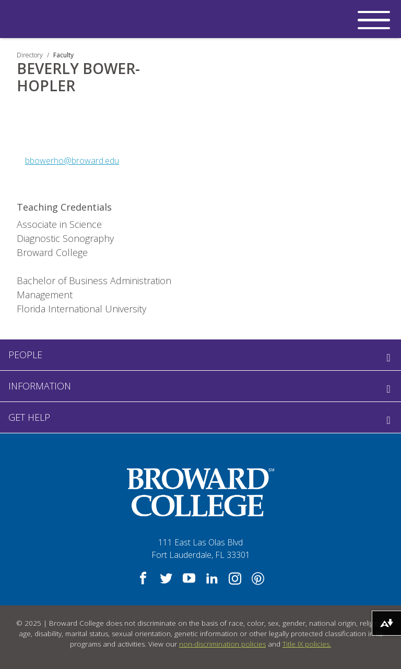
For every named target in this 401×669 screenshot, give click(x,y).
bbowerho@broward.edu (72, 160)
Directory (30, 55)
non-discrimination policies (222, 644)
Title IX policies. (306, 644)
